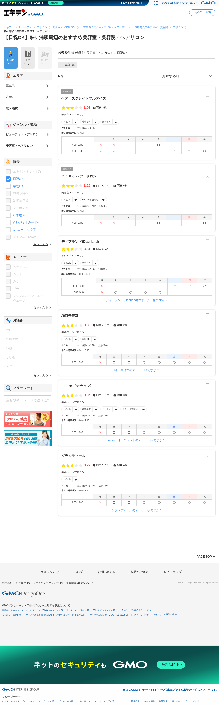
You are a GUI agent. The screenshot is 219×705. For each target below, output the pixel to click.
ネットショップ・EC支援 (42, 701)
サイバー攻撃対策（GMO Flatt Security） (109, 615)
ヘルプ (78, 572)
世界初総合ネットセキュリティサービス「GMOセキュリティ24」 (33, 610)
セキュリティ (84, 701)
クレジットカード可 (26, 222)
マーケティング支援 (104, 701)
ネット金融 (149, 701)
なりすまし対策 (141, 615)
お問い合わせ (107, 572)
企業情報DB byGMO (79, 583)
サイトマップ (173, 572)
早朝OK (85, 339)
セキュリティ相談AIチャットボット (136, 610)
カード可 (106, 121)
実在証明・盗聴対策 (11, 615)
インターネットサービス (14, 701)
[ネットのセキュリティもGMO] (33, 3)
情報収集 (135, 701)
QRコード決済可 (90, 199)
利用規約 (7, 582)
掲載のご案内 (140, 572)
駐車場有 (86, 121)
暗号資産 (163, 701)
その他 (196, 701)
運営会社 (23, 583)
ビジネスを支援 (65, 701)
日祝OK (67, 121)
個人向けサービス (180, 701)
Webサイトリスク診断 (104, 610)
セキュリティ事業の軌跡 (165, 614)
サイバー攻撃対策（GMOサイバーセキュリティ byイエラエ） (55, 615)
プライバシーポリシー (48, 583)
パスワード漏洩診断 (79, 610)
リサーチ (122, 701)
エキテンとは (50, 572)
